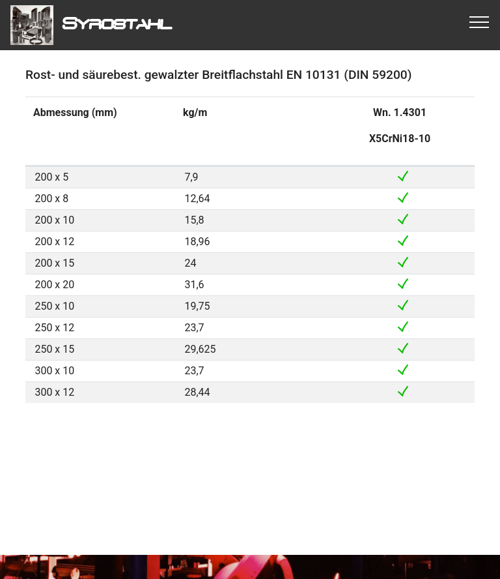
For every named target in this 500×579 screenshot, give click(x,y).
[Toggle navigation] (479, 21)
